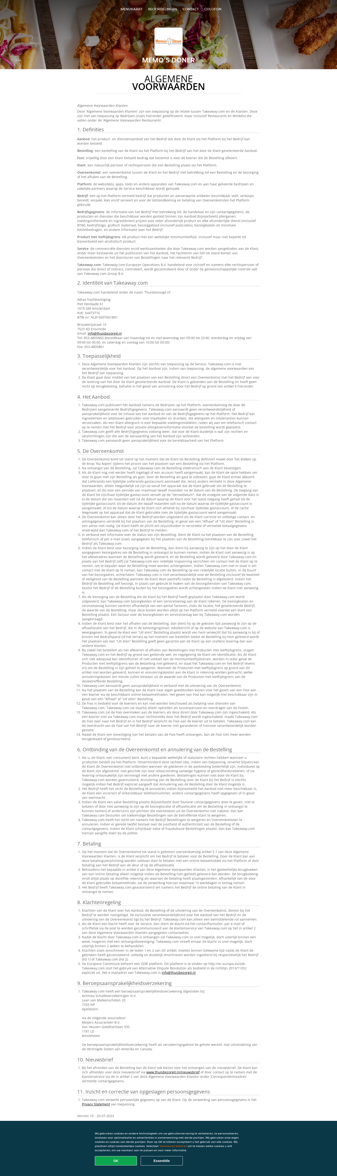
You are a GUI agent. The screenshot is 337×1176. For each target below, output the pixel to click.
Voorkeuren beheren (173, 1146)
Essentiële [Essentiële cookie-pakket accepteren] (162, 1161)
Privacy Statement (96, 1104)
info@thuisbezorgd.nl (105, 333)
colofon (212, 9)
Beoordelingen (162, 9)
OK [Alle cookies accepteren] (116, 1161)
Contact (191, 9)
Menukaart (132, 9)
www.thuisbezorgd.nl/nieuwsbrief (173, 1072)
